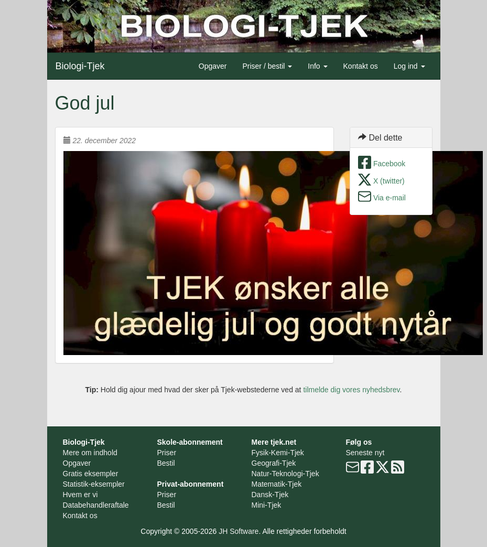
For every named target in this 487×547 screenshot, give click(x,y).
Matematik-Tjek (277, 484)
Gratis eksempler (90, 473)
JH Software (238, 531)
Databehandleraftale (96, 505)
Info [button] (317, 66)
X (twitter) (389, 181)
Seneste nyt (365, 452)
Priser (167, 452)
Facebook (389, 163)
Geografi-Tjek (274, 463)
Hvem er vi (80, 494)
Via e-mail (389, 198)
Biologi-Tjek (80, 66)
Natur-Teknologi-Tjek (285, 473)
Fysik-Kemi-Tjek (278, 452)
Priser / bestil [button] (267, 66)
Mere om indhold (90, 452)
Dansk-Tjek (270, 494)
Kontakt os (360, 66)
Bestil (166, 463)
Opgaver (213, 66)
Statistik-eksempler (94, 484)
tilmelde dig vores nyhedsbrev (351, 389)
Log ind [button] (409, 66)
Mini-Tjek (267, 505)
